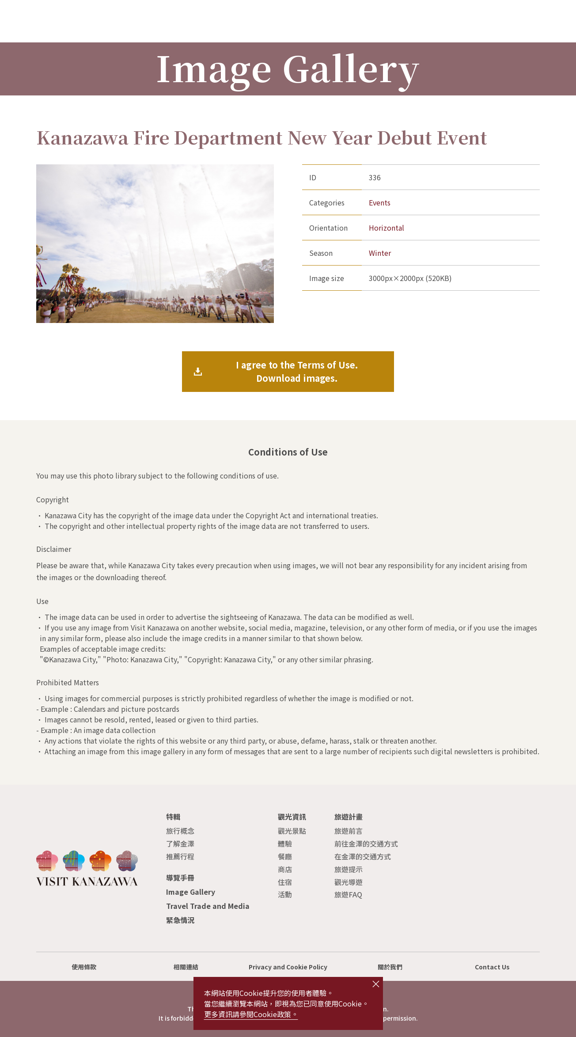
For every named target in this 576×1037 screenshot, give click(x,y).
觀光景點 (292, 830)
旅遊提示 (348, 869)
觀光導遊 (348, 882)
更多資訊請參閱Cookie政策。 (251, 1014)
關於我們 (390, 966)
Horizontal (386, 227)
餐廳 (285, 856)
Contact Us (492, 966)
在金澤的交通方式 (362, 856)
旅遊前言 (348, 830)
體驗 (285, 843)
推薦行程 (180, 856)
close (376, 984)
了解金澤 (180, 843)
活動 (285, 894)
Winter (380, 252)
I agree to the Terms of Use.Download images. (297, 371)
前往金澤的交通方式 (366, 843)
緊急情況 (180, 920)
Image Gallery (190, 891)
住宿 (285, 882)
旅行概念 (180, 830)
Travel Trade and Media (208, 905)
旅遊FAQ (348, 894)
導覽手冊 (180, 877)
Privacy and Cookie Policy (288, 966)
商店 (285, 869)
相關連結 (186, 966)
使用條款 (84, 966)
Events (379, 202)
